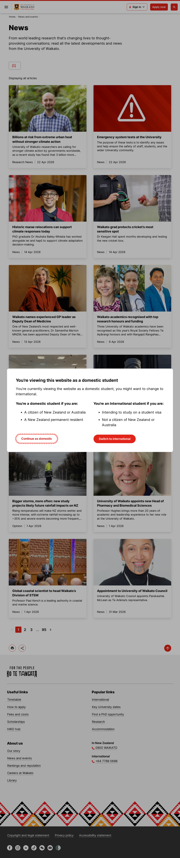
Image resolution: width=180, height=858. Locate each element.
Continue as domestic (36, 438)
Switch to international (114, 439)
